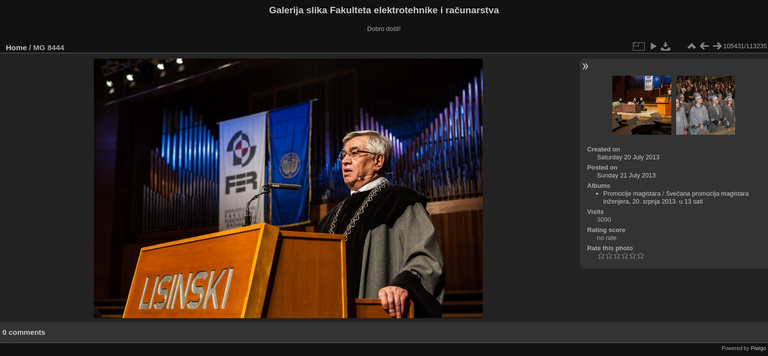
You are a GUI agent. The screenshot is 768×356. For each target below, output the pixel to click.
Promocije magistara (632, 193)
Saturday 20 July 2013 (628, 157)
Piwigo (758, 348)
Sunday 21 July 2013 (626, 175)
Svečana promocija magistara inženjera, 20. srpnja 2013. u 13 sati (676, 197)
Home (16, 47)
